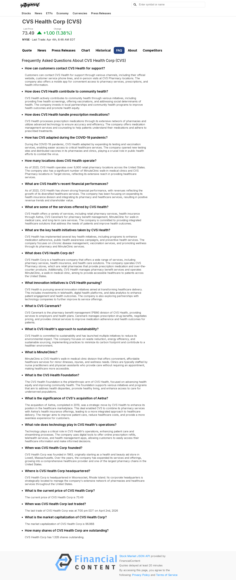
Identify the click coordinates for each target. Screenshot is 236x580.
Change (57, 29)
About (132, 50)
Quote (27, 50)
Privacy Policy (141, 575)
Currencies (80, 13)
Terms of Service (166, 575)
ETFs (49, 13)
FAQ (119, 50)
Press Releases (101, 13)
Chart (85, 50)
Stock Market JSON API (134, 556)
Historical (103, 50)
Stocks (26, 13)
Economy (63, 13)
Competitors (152, 50)
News (38, 13)
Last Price (28, 29)
